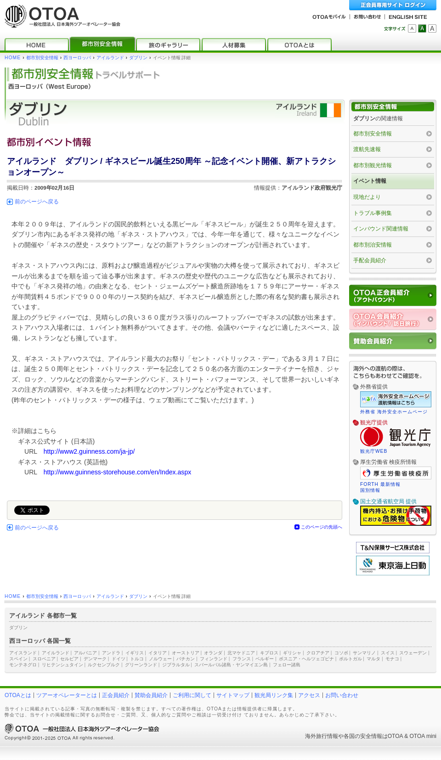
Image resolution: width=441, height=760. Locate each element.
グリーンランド (141, 664)
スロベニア (44, 658)
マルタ (373, 658)
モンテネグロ (23, 664)
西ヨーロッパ (77, 57)
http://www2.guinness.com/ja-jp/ (89, 451)
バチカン (185, 658)
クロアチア (317, 652)
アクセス (309, 695)
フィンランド (213, 658)
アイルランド (110, 57)
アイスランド (23, 652)
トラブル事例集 (372, 213)
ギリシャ (292, 652)
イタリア (157, 652)
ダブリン (138, 57)
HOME (13, 57)
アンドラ (111, 652)
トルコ (137, 658)
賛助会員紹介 (151, 695)
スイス (388, 652)
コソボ (341, 652)
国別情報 (370, 490)
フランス (241, 658)
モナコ (392, 658)
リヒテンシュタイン (62, 664)
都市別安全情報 (42, 57)
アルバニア (85, 652)
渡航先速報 (367, 149)
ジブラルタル (176, 664)
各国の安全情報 (363, 736)
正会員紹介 (116, 695)
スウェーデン (413, 652)
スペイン (18, 658)
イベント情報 (369, 181)
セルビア (69, 658)
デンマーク (95, 658)
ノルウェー (160, 658)
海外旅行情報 (321, 736)
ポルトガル (350, 658)
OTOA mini (423, 736)
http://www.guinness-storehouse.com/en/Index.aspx (118, 472)
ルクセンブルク (104, 664)
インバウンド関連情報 (380, 228)
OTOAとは (18, 695)
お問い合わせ (341, 695)
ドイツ (118, 658)
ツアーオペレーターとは (66, 695)
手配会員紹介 (369, 260)
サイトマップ (232, 695)
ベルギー (264, 658)
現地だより (367, 197)
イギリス (134, 652)
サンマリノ (364, 652)
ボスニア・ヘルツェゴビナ (306, 658)
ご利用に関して (192, 695)
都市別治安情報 (372, 245)
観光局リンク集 (273, 695)
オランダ (213, 652)
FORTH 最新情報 (380, 484)
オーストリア (185, 652)
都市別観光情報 (372, 165)
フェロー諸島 (286, 664)
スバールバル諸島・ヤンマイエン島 (231, 664)
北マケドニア (241, 652)
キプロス (269, 652)
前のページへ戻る (37, 201)
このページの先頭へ (321, 526)
